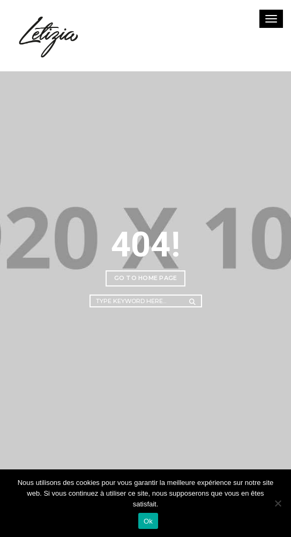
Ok (148, 521)
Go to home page (145, 278)
